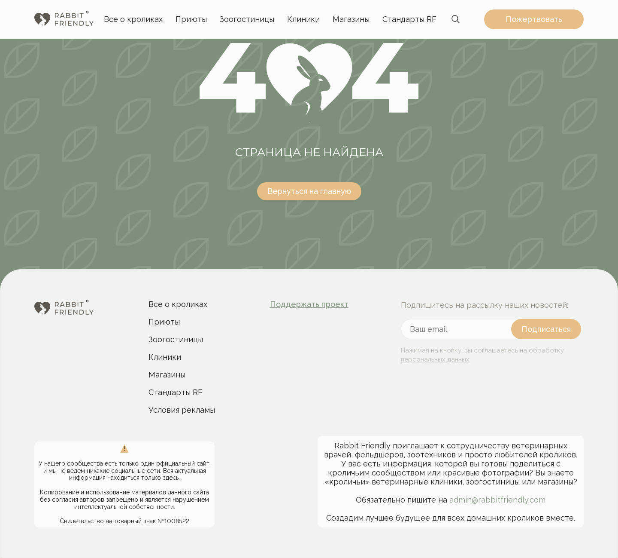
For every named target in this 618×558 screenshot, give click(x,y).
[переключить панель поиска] (456, 19)
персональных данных (435, 359)
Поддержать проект (309, 304)
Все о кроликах (133, 19)
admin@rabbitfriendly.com (497, 499)
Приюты (191, 19)
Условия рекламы (181, 409)
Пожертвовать (534, 19)
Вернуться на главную (309, 191)
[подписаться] (546, 329)
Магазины (351, 19)
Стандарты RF (409, 19)
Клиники (303, 19)
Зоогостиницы (247, 19)
